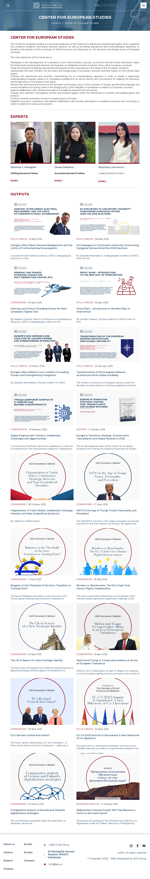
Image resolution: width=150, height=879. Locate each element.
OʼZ (105, 5)
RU (113, 5)
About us (9, 844)
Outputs (8, 869)
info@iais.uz (55, 864)
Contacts (29, 861)
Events (28, 844)
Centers (56, 23)
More (15, 180)
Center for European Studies (82, 23)
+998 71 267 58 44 (59, 845)
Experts (8, 861)
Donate (28, 852)
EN (97, 5)
